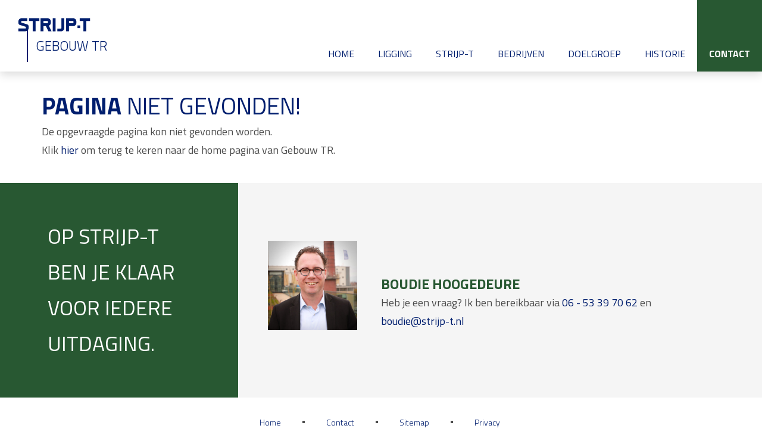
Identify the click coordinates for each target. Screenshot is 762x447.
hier (70, 150)
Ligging (395, 53)
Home (341, 53)
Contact (729, 53)
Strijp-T (455, 53)
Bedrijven (521, 53)
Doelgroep (594, 53)
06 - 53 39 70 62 (600, 302)
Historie (665, 53)
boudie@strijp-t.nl (422, 321)
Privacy (487, 422)
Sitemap (414, 422)
